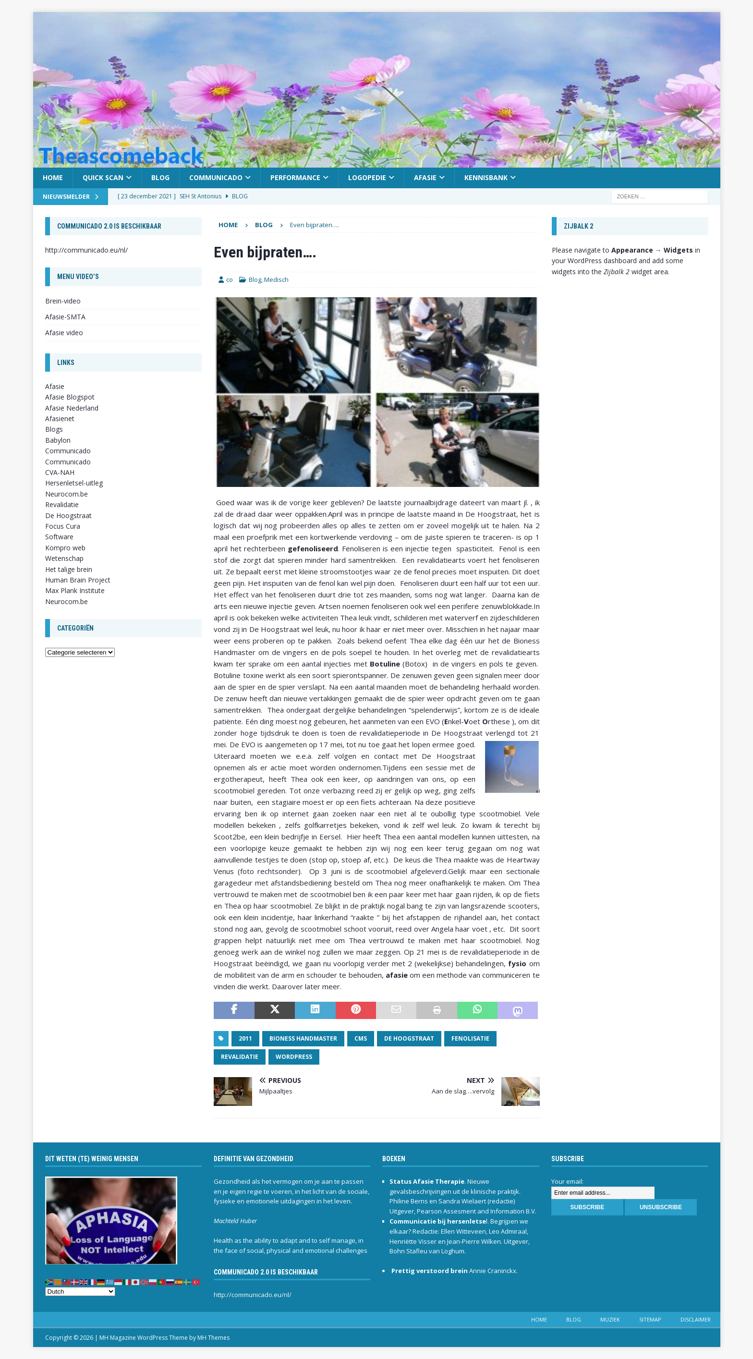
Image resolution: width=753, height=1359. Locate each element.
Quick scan (103, 177)
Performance (295, 177)
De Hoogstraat (409, 1038)
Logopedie (367, 177)
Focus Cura (62, 526)
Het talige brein (68, 569)
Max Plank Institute (75, 590)
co (229, 279)
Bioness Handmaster (303, 1038)
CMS (360, 1038)
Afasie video (64, 332)
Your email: (567, 1181)
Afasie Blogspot (70, 396)
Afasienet (59, 418)
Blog (160, 177)
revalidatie (239, 1057)
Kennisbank (486, 177)
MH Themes (213, 1338)
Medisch (276, 279)
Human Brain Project (77, 579)
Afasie (425, 177)
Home (53, 177)
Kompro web (65, 547)
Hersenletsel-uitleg (74, 482)
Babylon (58, 440)
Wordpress (294, 1057)
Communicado (216, 177)
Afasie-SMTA (65, 316)
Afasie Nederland (71, 408)
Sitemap (650, 1319)
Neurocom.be (66, 493)
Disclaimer (695, 1319)
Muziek (610, 1319)
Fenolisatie (470, 1038)
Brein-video (63, 300)
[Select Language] (80, 1291)
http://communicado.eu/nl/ (86, 250)
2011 (245, 1038)
